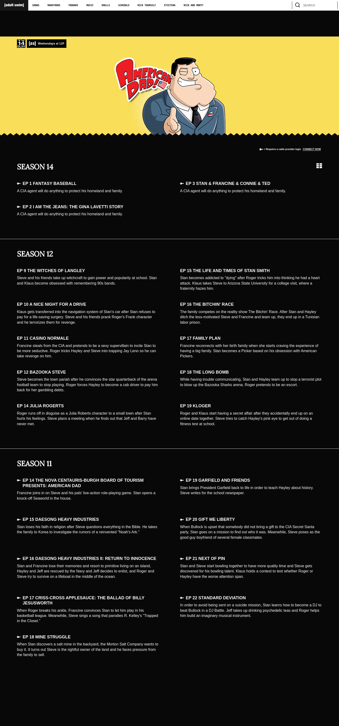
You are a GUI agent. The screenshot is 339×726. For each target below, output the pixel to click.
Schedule (123, 5)
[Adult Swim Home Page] (14, 5)
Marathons (54, 5)
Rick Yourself (146, 5)
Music (89, 5)
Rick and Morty (193, 5)
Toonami (73, 5)
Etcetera (169, 5)
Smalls (105, 5)
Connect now (312, 149)
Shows (35, 5)
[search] (331, 5)
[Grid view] (319, 165)
